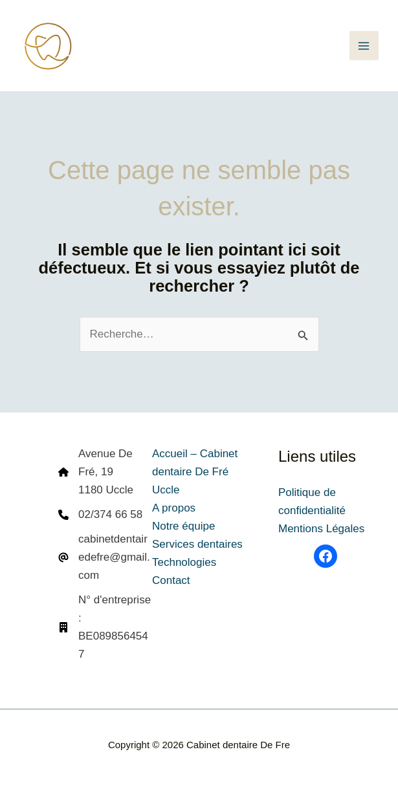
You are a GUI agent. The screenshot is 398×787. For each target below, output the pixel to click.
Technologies (184, 562)
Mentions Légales (321, 529)
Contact (171, 580)
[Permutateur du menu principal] (364, 46)
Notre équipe (183, 526)
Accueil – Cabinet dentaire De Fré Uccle (195, 471)
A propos (173, 508)
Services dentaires (197, 544)
